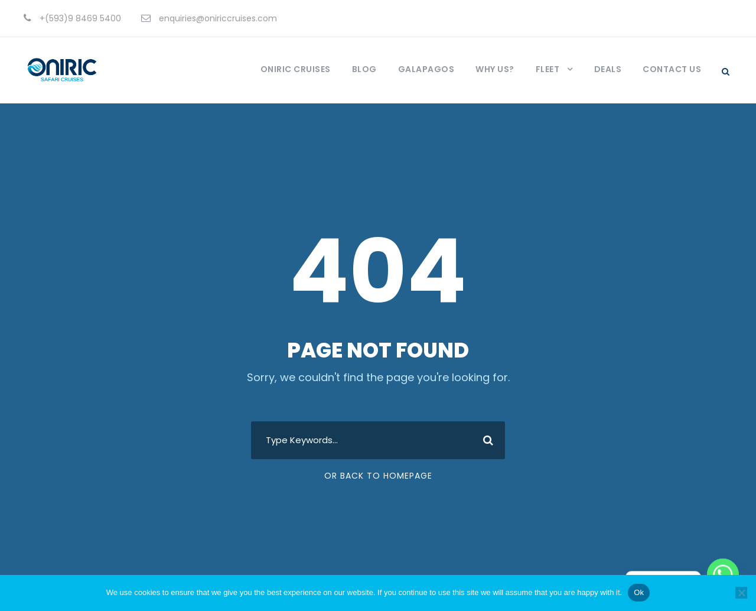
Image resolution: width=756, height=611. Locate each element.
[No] (741, 593)
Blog (364, 69)
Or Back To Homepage (378, 476)
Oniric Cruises (295, 69)
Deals (608, 69)
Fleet (548, 69)
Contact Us (672, 69)
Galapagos (426, 69)
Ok (639, 592)
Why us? (494, 69)
